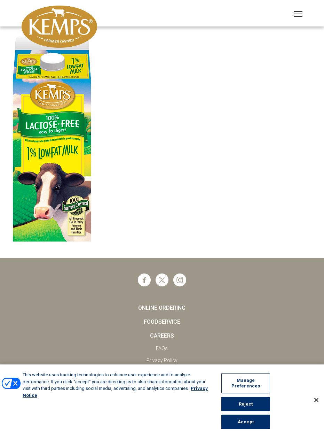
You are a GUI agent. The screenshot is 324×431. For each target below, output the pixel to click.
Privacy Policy (162, 360)
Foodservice (162, 321)
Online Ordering (161, 308)
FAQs (162, 348)
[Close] (316, 402)
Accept (246, 423)
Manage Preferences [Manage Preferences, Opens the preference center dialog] (245, 384)
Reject (246, 405)
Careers (162, 335)
